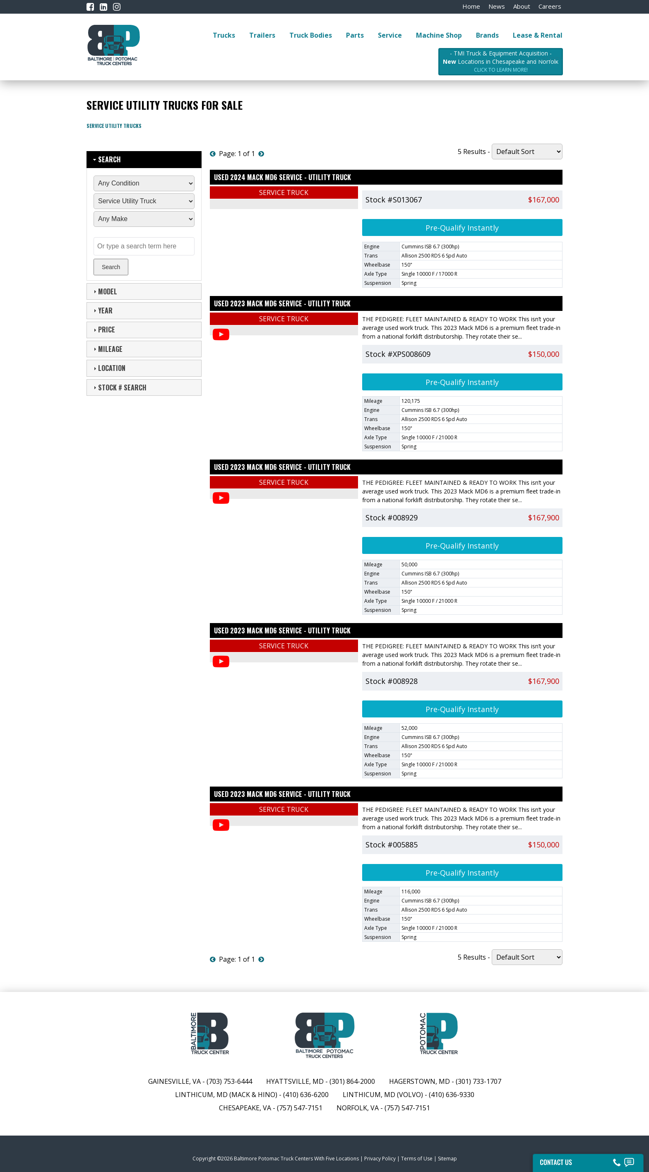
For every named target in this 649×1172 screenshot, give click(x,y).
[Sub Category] (144, 201)
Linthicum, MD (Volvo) (383, 1094)
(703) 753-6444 (229, 1081)
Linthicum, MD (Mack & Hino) (226, 1094)
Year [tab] (102, 310)
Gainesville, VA (174, 1081)
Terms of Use (417, 1158)
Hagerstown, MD (419, 1081)
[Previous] (213, 153)
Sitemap (447, 1158)
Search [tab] (106, 159)
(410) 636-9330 (451, 1094)
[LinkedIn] (103, 6)
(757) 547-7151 (299, 1107)
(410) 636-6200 (306, 1094)
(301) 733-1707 (478, 1081)
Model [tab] (104, 291)
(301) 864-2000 (352, 1081)
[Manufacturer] (144, 219)
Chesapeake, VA (245, 1107)
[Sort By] (527, 151)
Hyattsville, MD (295, 1081)
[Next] (261, 153)
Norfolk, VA (358, 1107)
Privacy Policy (380, 1158)
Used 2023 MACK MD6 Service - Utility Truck (282, 303)
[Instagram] (116, 6)
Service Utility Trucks (114, 125)
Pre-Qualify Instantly (462, 228)
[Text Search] (144, 246)
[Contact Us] (588, 1160)
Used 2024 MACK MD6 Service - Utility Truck (282, 177)
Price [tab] (103, 330)
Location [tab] (108, 368)
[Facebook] (90, 6)
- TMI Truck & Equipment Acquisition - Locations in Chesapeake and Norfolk (500, 61)
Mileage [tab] (107, 349)
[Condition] (144, 183)
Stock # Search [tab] (119, 387)
